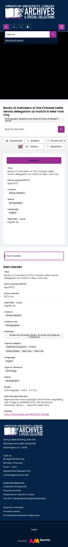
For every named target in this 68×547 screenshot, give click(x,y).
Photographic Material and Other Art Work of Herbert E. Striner (32, 119)
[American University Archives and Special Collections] (23, 430)
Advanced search (14, 40)
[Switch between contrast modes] (28, 27)
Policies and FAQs (12, 490)
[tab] (34, 160)
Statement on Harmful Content (18, 494)
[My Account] (20, 27)
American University (13, 507)
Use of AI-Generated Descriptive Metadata (24, 498)
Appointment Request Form (17, 471)
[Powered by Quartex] (34, 540)
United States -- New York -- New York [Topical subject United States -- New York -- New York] (24, 351)
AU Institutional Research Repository (21, 515)
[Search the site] (27, 34)
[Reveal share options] (13, 27)
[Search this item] (30, 129)
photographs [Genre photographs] (16, 202)
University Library (11, 511)
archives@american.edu (16, 475)
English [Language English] (12, 212)
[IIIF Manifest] (54, 147)
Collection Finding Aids (15, 486)
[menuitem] (34, 529)
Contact (34, 529)
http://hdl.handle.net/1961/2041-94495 (26, 414)
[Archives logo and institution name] (29, 12)
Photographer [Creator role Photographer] (13, 325)
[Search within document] (61, 129)
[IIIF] (20, 146)
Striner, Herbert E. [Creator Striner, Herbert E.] (17, 193)
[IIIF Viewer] (34, 147)
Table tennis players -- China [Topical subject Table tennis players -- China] (21, 346)
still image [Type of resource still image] (11, 370)
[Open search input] (6, 27)
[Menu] (61, 27)
